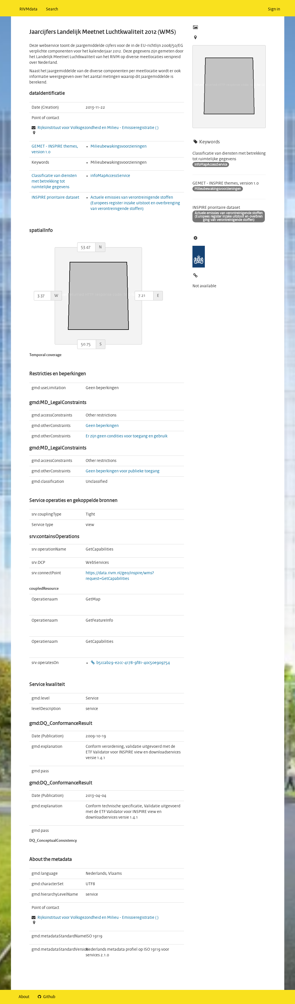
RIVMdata (28, 9)
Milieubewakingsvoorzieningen (118, 146)
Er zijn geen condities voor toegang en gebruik (126, 436)
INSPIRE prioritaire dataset (55, 198)
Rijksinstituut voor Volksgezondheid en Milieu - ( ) (97, 128)
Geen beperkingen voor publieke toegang (122, 471)
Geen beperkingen (102, 426)
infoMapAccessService (110, 176)
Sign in (274, 9)
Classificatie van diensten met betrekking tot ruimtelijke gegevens (54, 181)
